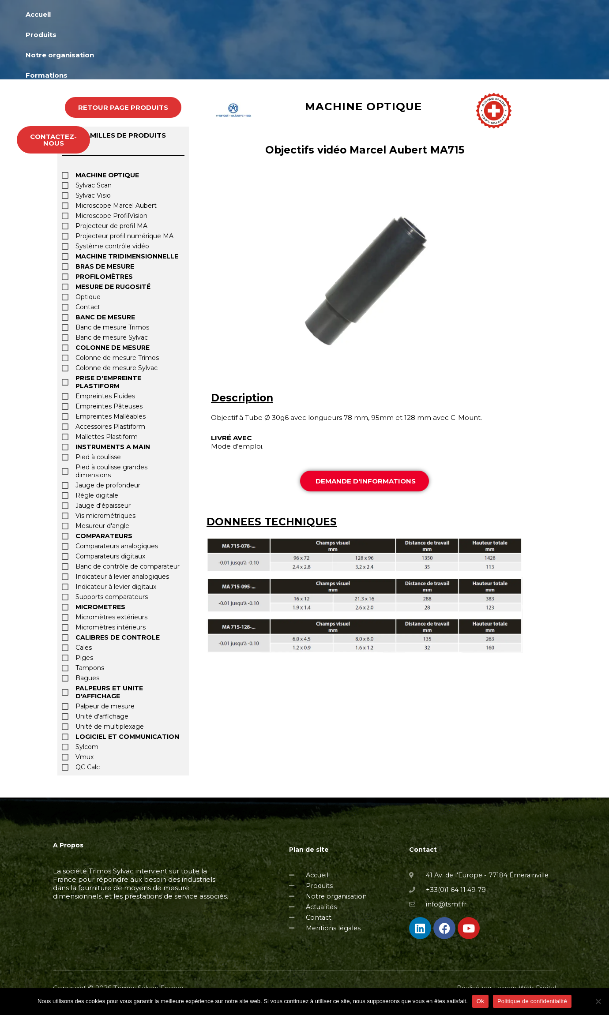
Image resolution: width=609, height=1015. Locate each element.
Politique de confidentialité (532, 1001)
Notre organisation (291, 26)
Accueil (178, 26)
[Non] (598, 1001)
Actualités (420, 26)
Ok (480, 1001)
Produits (223, 26)
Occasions (474, 26)
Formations (364, 26)
